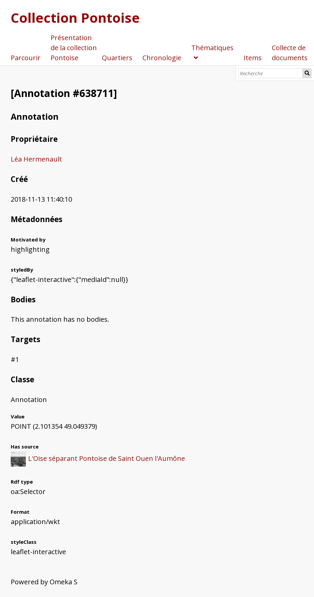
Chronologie (161, 57)
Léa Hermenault (36, 159)
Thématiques (212, 47)
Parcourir (26, 57)
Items (253, 57)
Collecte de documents (290, 52)
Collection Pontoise (75, 17)
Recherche (307, 73)
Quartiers (117, 57)
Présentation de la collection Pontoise (74, 47)
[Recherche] (270, 73)
